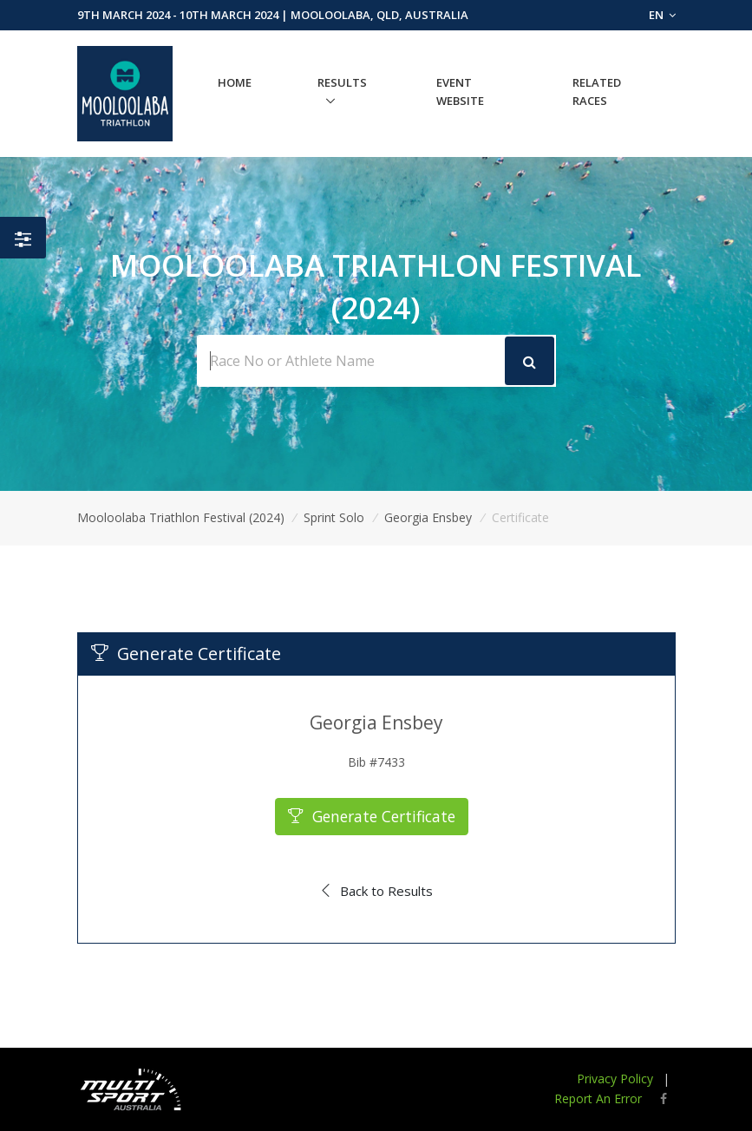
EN (662, 15)
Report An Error (598, 1098)
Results (342, 82)
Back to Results (376, 890)
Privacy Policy (615, 1078)
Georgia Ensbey (428, 517)
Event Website (460, 91)
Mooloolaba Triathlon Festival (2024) (180, 517)
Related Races (596, 91)
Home (235, 82)
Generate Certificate (371, 816)
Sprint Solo (334, 517)
